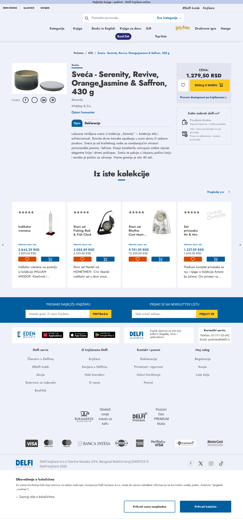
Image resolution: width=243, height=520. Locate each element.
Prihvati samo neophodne (149, 508)
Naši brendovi (94, 376)
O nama (94, 384)
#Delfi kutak (40, 368)
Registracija (203, 360)
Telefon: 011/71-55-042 (215, 337)
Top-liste (201, 37)
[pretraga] (86, 18)
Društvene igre (125, 37)
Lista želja (202, 376)
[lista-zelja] (27, 261)
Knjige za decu (147, 28)
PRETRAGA (100, 316)
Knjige (79, 28)
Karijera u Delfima (94, 368)
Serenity (77, 101)
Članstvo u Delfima (41, 360)
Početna (78, 55)
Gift (165, 28)
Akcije (40, 376)
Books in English (120, 28)
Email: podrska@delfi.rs (215, 341)
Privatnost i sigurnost (148, 368)
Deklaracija (92, 125)
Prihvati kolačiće (205, 508)
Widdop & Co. (81, 107)
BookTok (164, 37)
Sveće (75, 67)
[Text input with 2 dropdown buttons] (123, 17)
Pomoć (148, 384)
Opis (77, 125)
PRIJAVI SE (206, 316)
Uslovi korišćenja (148, 376)
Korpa (202, 368)
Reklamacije (148, 360)
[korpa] (50, 261)
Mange (146, 37)
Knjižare (94, 360)
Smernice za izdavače (40, 384)
